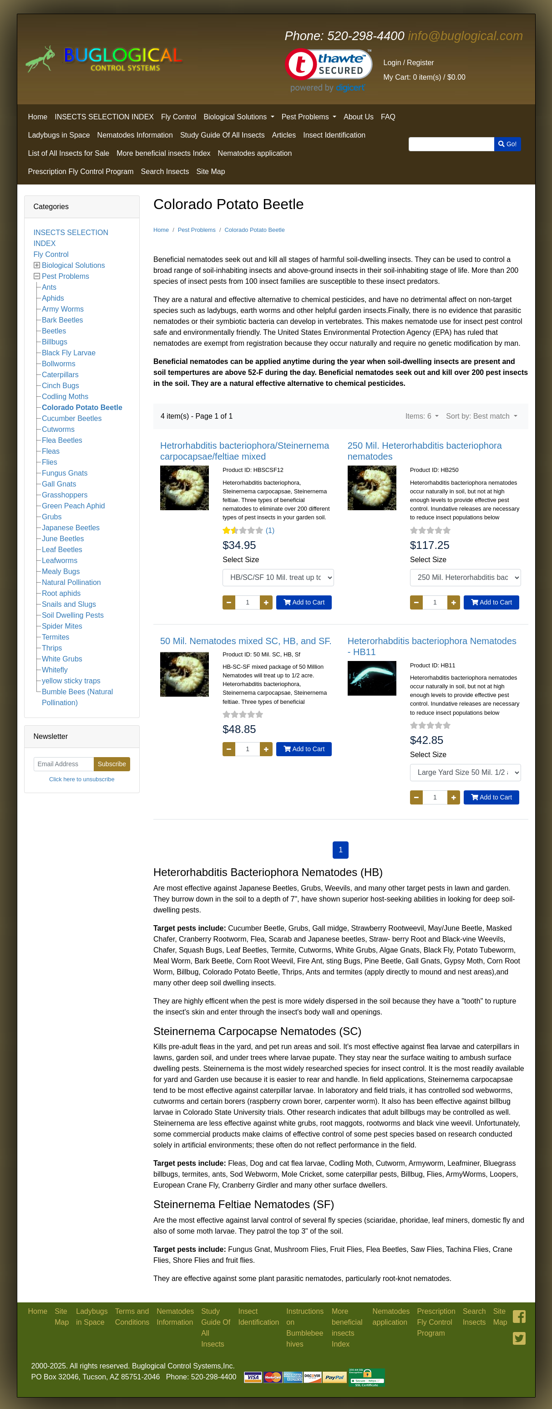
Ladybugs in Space (59, 135)
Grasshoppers (65, 495)
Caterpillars (60, 375)
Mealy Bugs (61, 571)
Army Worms (63, 309)
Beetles (54, 331)
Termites (55, 637)
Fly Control (178, 117)
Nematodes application (255, 153)
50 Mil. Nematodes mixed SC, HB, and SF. (246, 641)
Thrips (52, 648)
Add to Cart (304, 602)
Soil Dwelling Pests (73, 615)
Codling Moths (65, 396)
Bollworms (59, 364)
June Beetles (63, 539)
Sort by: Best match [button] (478, 416)
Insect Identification (334, 135)
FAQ (388, 117)
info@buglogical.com (465, 36)
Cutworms (58, 429)
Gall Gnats (59, 484)
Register (420, 63)
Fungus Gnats (65, 473)
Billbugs (54, 342)
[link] (329, 70)
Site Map (210, 171)
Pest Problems (306, 117)
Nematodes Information (135, 135)
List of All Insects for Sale (69, 153)
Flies (49, 462)
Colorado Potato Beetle (82, 407)
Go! (507, 144)
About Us (359, 117)
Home (38, 117)
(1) (270, 530)
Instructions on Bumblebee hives (305, 1327)
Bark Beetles (62, 320)
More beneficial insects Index (163, 153)
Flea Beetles (62, 440)
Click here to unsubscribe (82, 779)
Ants (49, 287)
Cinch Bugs (60, 385)
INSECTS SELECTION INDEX (104, 117)
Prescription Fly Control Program (81, 171)
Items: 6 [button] (419, 416)
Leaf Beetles (62, 549)
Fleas (51, 451)
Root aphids (61, 593)
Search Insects (165, 171)
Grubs (52, 517)
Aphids (53, 298)
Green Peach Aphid (73, 506)
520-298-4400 (345, 36)
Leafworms (59, 560)
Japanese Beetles (71, 528)
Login (392, 63)
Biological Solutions (235, 117)
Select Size (241, 560)
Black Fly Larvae (69, 353)
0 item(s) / (425, 77)
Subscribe (112, 764)
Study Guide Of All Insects (222, 135)
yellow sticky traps (71, 681)
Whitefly (55, 670)
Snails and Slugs (69, 604)
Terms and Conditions (132, 1316)
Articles (284, 135)
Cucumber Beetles (72, 418)
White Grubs (62, 659)
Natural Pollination (71, 582)
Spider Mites (62, 626)
